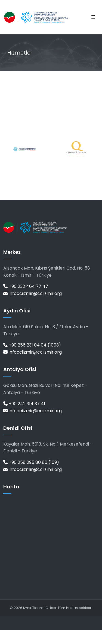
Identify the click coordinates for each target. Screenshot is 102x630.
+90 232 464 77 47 (25, 286)
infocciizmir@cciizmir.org (32, 293)
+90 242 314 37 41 (24, 404)
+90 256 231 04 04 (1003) (32, 345)
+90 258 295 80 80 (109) (31, 462)
